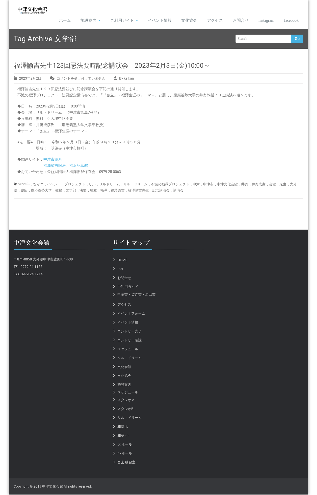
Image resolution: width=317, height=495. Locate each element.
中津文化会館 (227, 185)
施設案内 (84, 20)
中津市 (208, 185)
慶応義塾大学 (41, 191)
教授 (58, 191)
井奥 (244, 185)
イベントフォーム (131, 314)
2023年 (24, 185)
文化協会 (184, 20)
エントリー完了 (129, 332)
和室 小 (123, 436)
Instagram (263, 20)
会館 (272, 185)
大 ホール (124, 445)
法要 (82, 191)
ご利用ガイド (118, 20)
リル (92, 185)
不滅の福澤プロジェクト (170, 185)
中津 (196, 185)
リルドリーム (109, 185)
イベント (54, 185)
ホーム (58, 20)
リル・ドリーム (135, 185)
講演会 (178, 191)
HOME (122, 260)
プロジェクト (74, 185)
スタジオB (125, 409)
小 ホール (124, 454)
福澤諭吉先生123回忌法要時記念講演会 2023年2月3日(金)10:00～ (112, 66)
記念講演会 (161, 191)
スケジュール (127, 349)
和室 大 (123, 427)
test (120, 269)
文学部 (71, 191)
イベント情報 (154, 20)
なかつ (38, 185)
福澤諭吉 (118, 191)
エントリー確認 (129, 341)
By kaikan (126, 79)
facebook (290, 20)
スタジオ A (125, 400)
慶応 (24, 191)
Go (297, 39)
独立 (93, 191)
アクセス (210, 20)
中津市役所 (52, 160)
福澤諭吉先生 (138, 191)
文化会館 (124, 367)
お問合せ (236, 20)
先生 (282, 185)
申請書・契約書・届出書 (136, 295)
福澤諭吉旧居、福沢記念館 (65, 166)
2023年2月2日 (30, 79)
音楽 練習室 (126, 463)
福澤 (103, 191)
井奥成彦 (258, 185)
